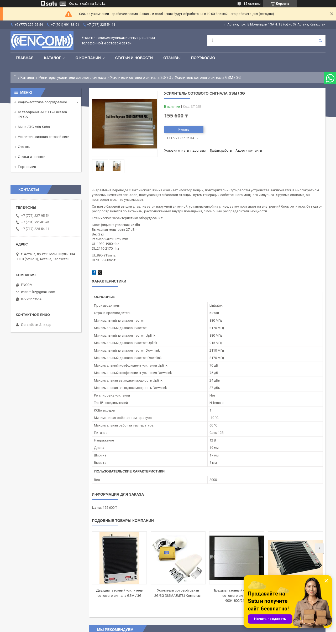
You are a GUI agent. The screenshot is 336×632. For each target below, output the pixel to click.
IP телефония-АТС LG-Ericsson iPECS (42, 114)
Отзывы (172, 58)
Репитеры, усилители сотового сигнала (72, 77)
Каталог (52, 58)
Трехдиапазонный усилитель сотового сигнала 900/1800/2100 (237, 595)
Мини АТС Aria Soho (34, 127)
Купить (183, 129)
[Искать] (320, 40)
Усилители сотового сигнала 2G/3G (140, 77)
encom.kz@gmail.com (38, 292)
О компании (88, 58)
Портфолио (203, 58)
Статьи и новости (134, 58)
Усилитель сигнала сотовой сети (43, 137)
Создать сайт (79, 4)
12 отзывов (252, 4)
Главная (25, 58)
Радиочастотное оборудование (42, 102)
